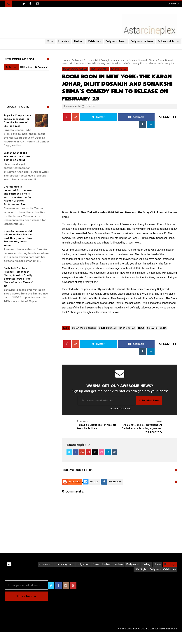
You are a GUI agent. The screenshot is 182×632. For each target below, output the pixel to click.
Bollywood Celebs (84, 328)
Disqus (94, 481)
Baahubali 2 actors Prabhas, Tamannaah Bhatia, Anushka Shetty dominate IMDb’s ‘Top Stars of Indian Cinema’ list (18, 276)
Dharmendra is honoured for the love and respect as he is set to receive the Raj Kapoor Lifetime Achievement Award (18, 195)
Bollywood (132, 564)
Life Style (140, 569)
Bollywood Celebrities (163, 569)
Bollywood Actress (142, 41)
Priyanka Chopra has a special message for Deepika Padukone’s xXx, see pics (18, 121)
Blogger (74, 481)
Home (157, 564)
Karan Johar (127, 328)
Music (50, 41)
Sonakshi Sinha (146, 60)
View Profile (74, 445)
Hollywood (83, 564)
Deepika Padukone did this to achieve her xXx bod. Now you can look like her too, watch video (18, 238)
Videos (119, 564)
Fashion (106, 564)
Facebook (136, 117)
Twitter (98, 117)
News (132, 60)
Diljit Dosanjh (108, 328)
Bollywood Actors (169, 41)
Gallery (146, 564)
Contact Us (173, 3)
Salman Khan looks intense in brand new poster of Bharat (17, 156)
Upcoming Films (64, 564)
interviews (45, 564)
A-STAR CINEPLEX (127, 628)
